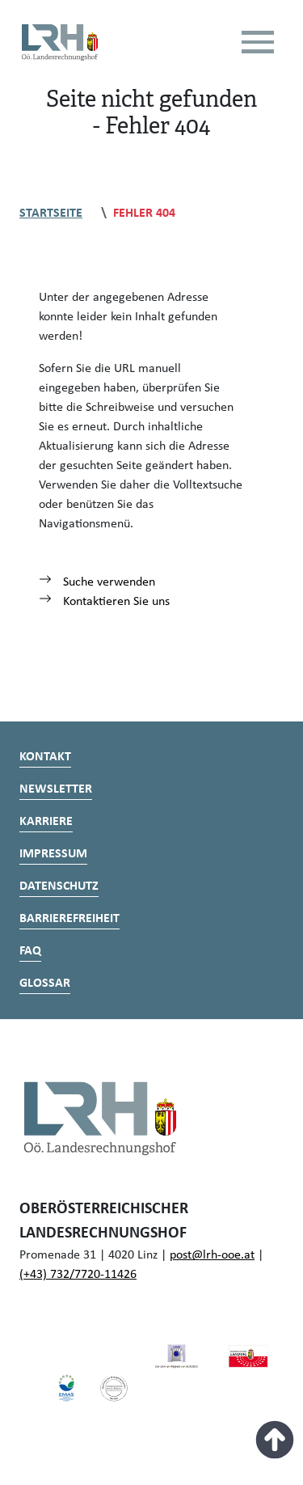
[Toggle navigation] (258, 42)
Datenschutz (59, 886)
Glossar (44, 983)
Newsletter (55, 789)
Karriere (46, 821)
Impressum (53, 854)
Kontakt (45, 757)
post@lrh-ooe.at (212, 1255)
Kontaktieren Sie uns (104, 601)
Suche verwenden (97, 582)
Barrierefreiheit (69, 918)
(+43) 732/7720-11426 (78, 1274)
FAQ (30, 951)
